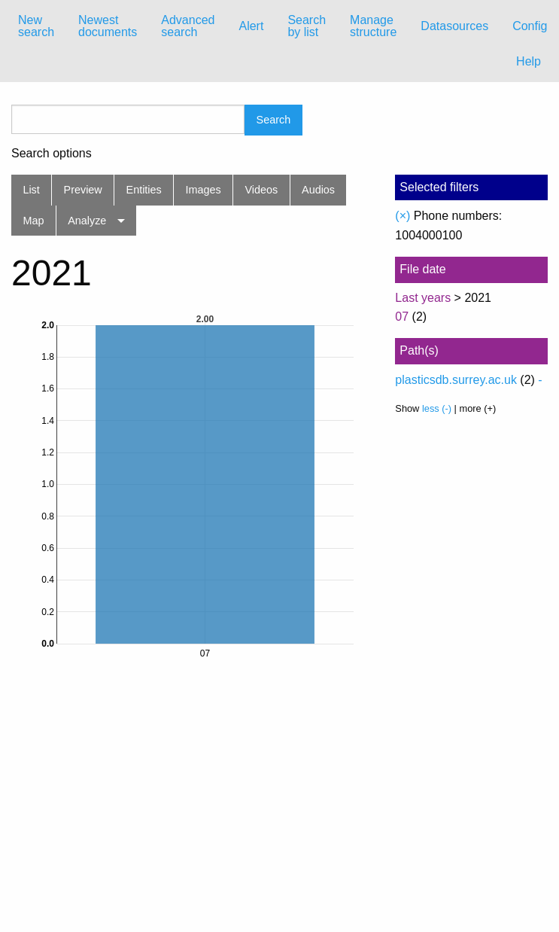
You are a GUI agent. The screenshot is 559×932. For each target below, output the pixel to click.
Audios (318, 190)
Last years (423, 297)
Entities (144, 190)
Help (528, 61)
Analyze (87, 221)
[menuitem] (36, 26)
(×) (402, 215)
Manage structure (373, 26)
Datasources (454, 26)
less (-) (436, 408)
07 (402, 316)
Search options (51, 154)
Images (203, 190)
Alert (250, 26)
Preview (83, 190)
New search (36, 26)
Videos (261, 190)
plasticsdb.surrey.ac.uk (456, 379)
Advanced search (187, 26)
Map (33, 221)
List (31, 190)
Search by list (306, 26)
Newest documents (107, 26)
